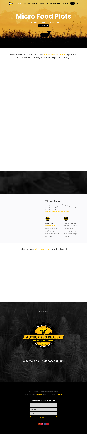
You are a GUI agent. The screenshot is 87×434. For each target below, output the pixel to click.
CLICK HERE (39, 394)
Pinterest (60, 212)
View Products (43, 26)
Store (72, 3)
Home (19, 3)
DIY (37, 3)
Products (26, 3)
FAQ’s (33, 3)
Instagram (54, 212)
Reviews (49, 3)
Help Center (56, 3)
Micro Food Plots (43, 16)
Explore (42, 3)
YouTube (66, 212)
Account (65, 3)
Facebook (47, 212)
